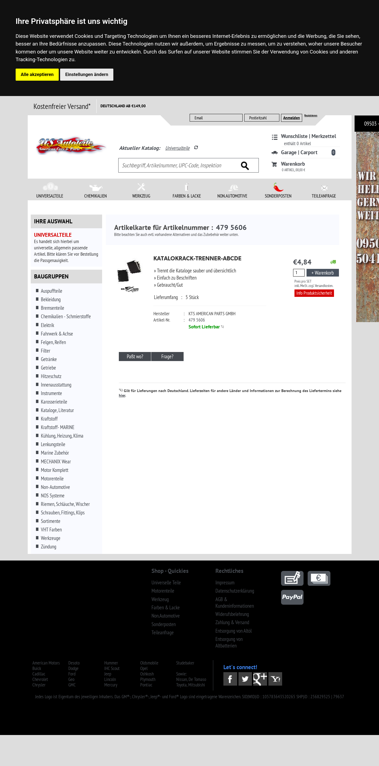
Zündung (48, 546)
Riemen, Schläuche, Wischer (65, 504)
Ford (71, 674)
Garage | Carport (299, 152)
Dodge (73, 668)
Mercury (110, 685)
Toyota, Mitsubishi (190, 685)
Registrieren (310, 115)
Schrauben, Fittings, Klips (63, 512)
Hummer (111, 663)
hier (122, 395)
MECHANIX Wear (56, 461)
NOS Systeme (52, 495)
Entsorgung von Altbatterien (229, 642)
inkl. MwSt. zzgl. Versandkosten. (313, 285)
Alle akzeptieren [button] (37, 74)
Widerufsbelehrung (232, 614)
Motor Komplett (54, 470)
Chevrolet (40, 679)
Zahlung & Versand (232, 622)
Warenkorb (293, 163)
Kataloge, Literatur (57, 410)
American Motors (46, 663)
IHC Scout (112, 668)
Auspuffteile (51, 291)
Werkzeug (160, 599)
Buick (36, 668)
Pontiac (146, 685)
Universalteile (177, 148)
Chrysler (39, 685)
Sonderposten (163, 624)
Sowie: (181, 674)
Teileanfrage (162, 632)
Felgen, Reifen (53, 342)
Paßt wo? (135, 356)
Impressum (224, 582)
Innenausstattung (56, 384)
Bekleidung (51, 299)
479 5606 (197, 320)
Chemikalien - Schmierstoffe (66, 316)
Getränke (49, 359)
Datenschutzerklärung (234, 590)
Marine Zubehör (55, 452)
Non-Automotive (55, 487)
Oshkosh (147, 674)
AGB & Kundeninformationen (234, 602)
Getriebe (48, 367)
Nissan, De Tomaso (191, 679)
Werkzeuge (50, 538)
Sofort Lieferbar (204, 327)
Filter (45, 350)
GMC (72, 685)
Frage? (167, 356)
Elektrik (47, 325)
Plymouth (147, 679)
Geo (71, 679)
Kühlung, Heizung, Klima (62, 435)
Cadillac (38, 674)
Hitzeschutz (51, 376)
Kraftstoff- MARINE (57, 427)
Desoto (74, 663)
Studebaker (185, 663)
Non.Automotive (165, 615)
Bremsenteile (52, 308)
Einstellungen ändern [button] (86, 74)
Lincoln (110, 679)
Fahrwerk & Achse (57, 333)
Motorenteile (52, 478)
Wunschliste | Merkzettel (308, 136)
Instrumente (51, 393)
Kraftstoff (49, 418)
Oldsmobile (149, 663)
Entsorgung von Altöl (233, 630)
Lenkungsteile (53, 444)
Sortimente (50, 521)
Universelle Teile (166, 582)
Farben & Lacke (165, 607)
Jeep (107, 674)
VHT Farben (51, 529)
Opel (144, 668)
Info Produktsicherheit (314, 293)
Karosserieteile (54, 401)
